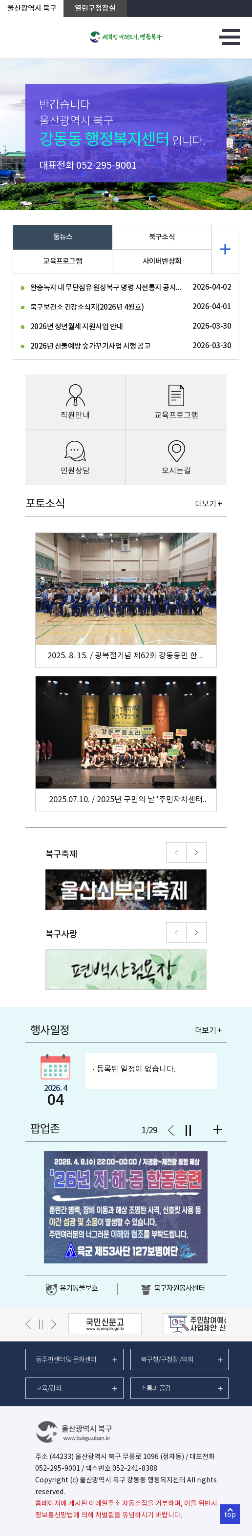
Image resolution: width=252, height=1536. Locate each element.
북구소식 (162, 237)
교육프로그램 (62, 261)
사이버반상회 (162, 261)
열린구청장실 (95, 8)
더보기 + (208, 504)
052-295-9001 (106, 166)
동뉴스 (63, 237)
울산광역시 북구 (32, 8)
